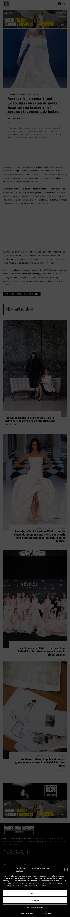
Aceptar (35, 893)
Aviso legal (47, 913)
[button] (66, 869)
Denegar (35, 900)
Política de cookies (28, 913)
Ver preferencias (35, 907)
